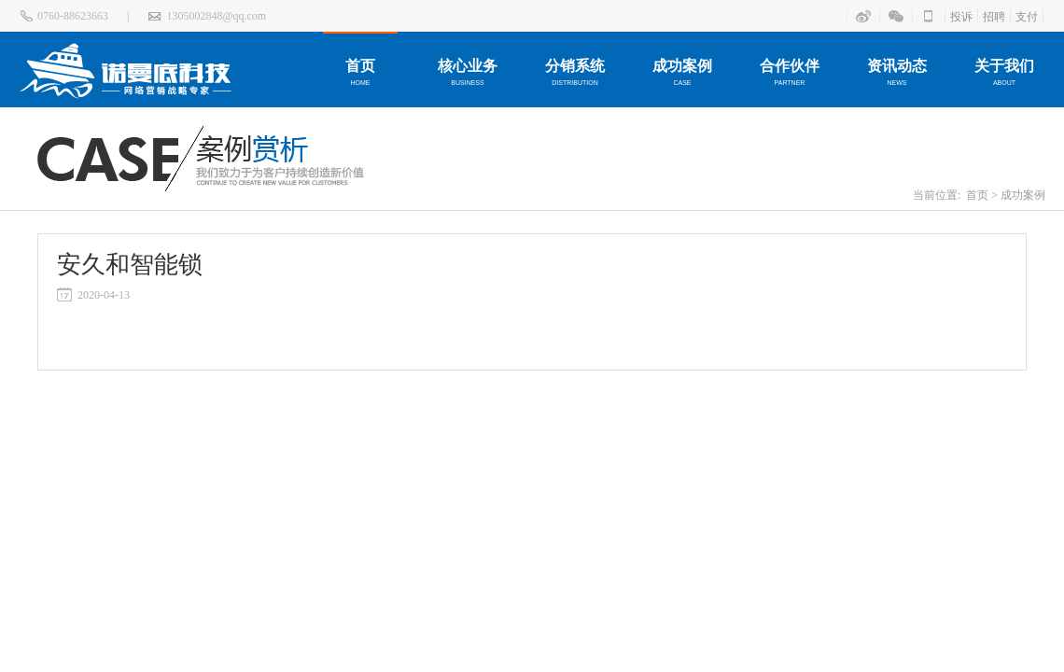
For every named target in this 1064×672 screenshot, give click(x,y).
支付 (1026, 16)
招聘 (994, 16)
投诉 (961, 16)
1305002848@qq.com (216, 15)
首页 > (982, 195)
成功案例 (1023, 195)
